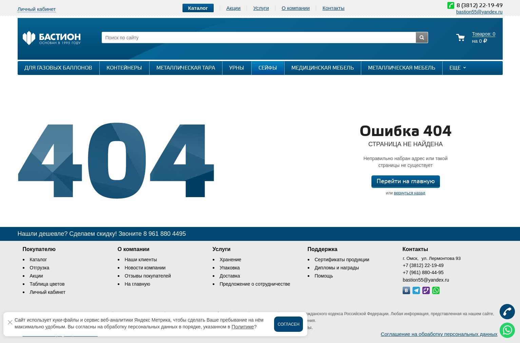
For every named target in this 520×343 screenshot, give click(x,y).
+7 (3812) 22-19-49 (423, 265)
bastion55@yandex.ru (479, 12)
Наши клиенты (141, 259)
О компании (296, 8)
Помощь (324, 276)
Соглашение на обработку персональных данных (439, 334)
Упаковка (230, 267)
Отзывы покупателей (148, 276)
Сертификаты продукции (342, 259)
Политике (242, 326)
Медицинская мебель (322, 68)
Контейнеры (124, 68)
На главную (137, 284)
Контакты (334, 8)
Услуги (261, 8)
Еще (458, 67)
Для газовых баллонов (58, 68)
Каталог (38, 259)
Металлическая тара (185, 68)
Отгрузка (40, 267)
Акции (233, 8)
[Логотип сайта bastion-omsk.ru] (51, 39)
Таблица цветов (47, 284)
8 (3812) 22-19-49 (480, 5)
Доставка (230, 276)
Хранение (231, 259)
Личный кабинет (47, 292)
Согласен (288, 324)
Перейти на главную (406, 181)
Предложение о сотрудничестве (255, 284)
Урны (236, 68)
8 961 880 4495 (164, 233)
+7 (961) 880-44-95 (423, 272)
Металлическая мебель (401, 68)
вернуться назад (409, 193)
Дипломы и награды (337, 267)
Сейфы (267, 68)
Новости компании (145, 267)
